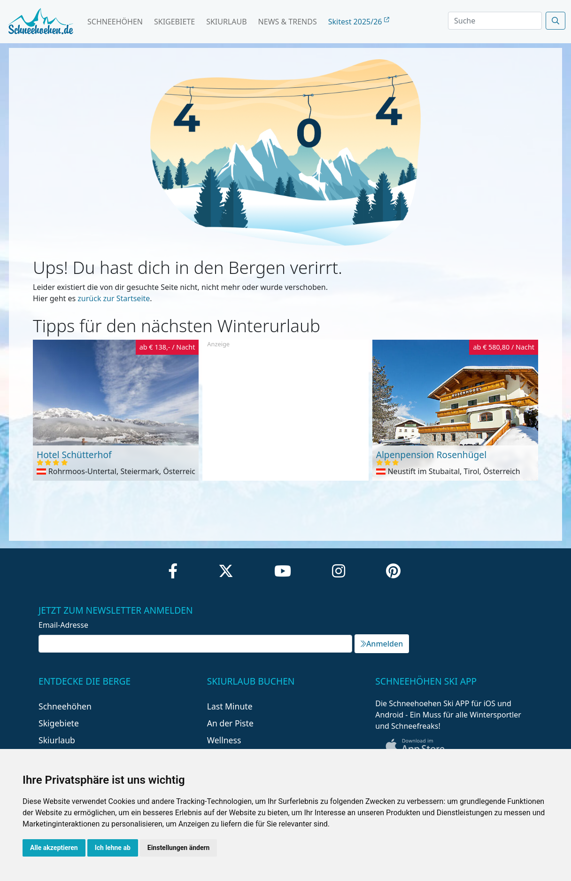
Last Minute (230, 706)
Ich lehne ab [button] (113, 847)
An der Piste (230, 723)
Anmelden (382, 644)
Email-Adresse (63, 625)
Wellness (224, 740)
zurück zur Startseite (113, 298)
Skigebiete (174, 21)
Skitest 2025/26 (358, 21)
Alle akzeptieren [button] (54, 847)
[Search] (495, 21)
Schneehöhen (115, 21)
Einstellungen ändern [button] (178, 847)
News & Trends (287, 21)
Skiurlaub (226, 21)
